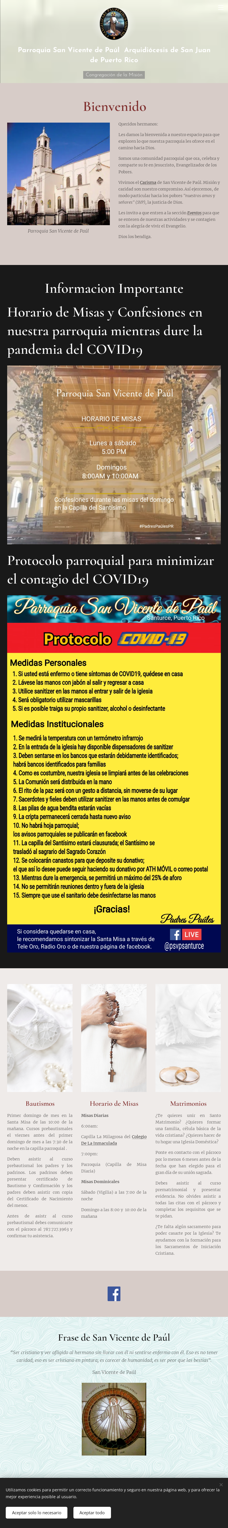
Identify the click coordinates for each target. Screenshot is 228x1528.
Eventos (194, 212)
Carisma (148, 182)
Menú (220, 7)
